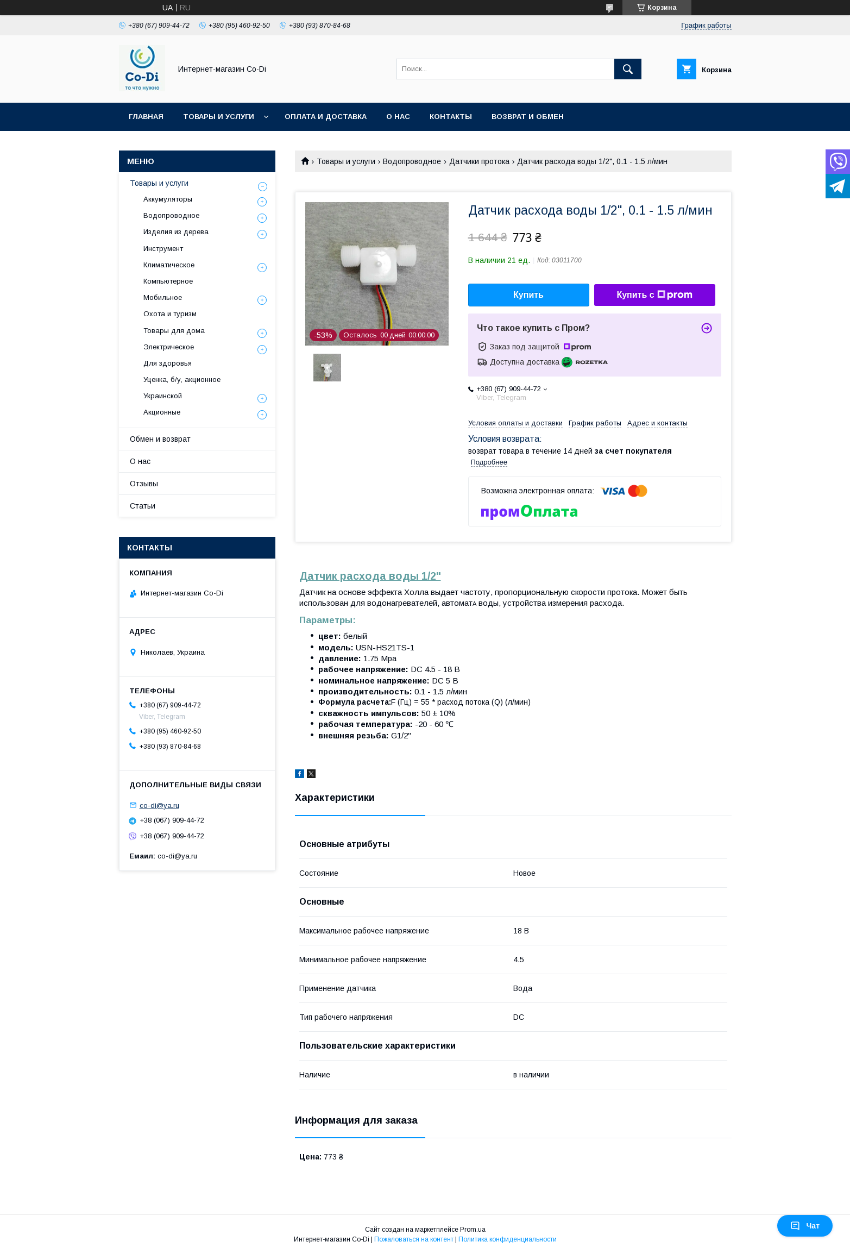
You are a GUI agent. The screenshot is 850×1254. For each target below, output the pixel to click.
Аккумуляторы (167, 199)
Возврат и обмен (528, 116)
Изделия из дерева (176, 232)
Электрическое (168, 347)
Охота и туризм (170, 314)
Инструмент (163, 248)
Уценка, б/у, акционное (182, 379)
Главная (146, 116)
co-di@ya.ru (159, 805)
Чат (805, 1226)
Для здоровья (167, 363)
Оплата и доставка (326, 116)
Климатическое (168, 265)
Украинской (162, 396)
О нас (398, 116)
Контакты (451, 116)
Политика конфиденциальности (507, 1239)
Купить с (654, 295)
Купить (528, 294)
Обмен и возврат (160, 439)
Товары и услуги (218, 116)
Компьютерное (168, 281)
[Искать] (627, 69)
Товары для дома (174, 331)
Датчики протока (479, 161)
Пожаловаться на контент (414, 1239)
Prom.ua (473, 1229)
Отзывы (144, 483)
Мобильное (162, 297)
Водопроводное (412, 161)
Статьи (142, 505)
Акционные (161, 412)
